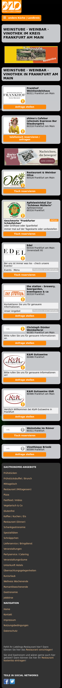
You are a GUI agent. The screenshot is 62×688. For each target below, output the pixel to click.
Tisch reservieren (25, 191)
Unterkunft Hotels (13, 565)
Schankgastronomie (14, 527)
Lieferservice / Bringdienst (18, 543)
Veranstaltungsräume (15, 559)
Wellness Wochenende (16, 581)
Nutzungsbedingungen (16, 625)
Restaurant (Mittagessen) (17, 489)
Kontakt (8, 614)
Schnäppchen (11, 538)
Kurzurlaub (9, 576)
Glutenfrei (9, 511)
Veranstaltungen (13, 549)
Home (7, 609)
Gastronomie (11, 592)
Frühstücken (10, 473)
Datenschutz (10, 631)
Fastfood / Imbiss (13, 500)
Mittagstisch (10, 484)
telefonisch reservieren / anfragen (25, 138)
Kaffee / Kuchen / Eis (15, 516)
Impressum (10, 620)
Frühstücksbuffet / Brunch (18, 478)
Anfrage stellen (24, 107)
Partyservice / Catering (16, 554)
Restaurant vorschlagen (39, 649)
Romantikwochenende (16, 587)
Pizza (6, 495)
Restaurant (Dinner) (14, 522)
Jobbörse (8, 597)
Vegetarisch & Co (13, 505)
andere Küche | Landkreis (21, 17)
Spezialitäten (11, 533)
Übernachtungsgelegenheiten (20, 570)
